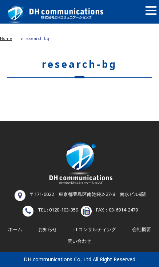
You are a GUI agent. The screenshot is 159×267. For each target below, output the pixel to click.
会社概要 (141, 229)
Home (6, 39)
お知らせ (47, 229)
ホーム (15, 229)
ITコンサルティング (94, 229)
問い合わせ (79, 241)
